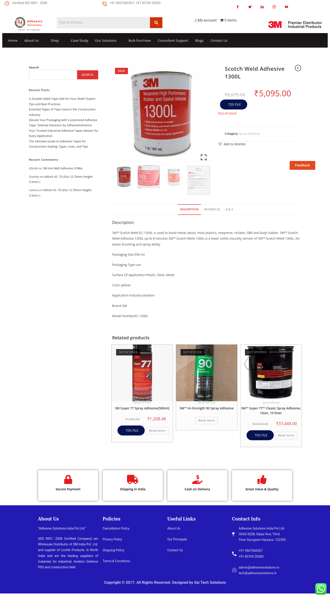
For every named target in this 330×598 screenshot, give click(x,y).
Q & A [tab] (229, 209)
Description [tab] (189, 209)
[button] (232, 144)
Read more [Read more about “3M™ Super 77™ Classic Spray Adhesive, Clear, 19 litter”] (286, 435)
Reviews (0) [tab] (212, 209)
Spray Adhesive (249, 133)
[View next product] (298, 68)
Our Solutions (108, 40)
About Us (33, 40)
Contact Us (220, 40)
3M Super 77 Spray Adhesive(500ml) (142, 408)
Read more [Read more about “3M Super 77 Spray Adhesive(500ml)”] (157, 431)
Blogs (200, 40)
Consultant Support (173, 40)
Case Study (79, 40)
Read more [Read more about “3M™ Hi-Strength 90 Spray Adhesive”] (206, 420)
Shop (57, 40)
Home (12, 40)
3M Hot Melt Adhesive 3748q (62, 168)
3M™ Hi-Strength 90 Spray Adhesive (207, 408)
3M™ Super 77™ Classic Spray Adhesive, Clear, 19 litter (271, 410)
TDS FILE (234, 104)
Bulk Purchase (140, 40)
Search (34, 67)
